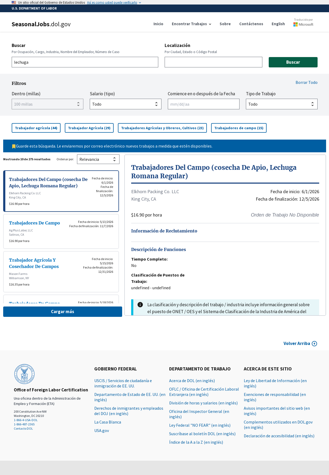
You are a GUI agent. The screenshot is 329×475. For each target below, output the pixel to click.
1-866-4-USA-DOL (26, 420)
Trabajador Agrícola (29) (91, 127)
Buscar (18, 45)
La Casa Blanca (107, 422)
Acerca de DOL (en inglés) (192, 380)
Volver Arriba (297, 343)
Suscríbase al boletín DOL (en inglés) (202, 433)
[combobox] (85, 62)
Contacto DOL (23, 428)
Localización (177, 45)
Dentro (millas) (26, 94)
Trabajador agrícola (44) (38, 127)
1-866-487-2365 (24, 424)
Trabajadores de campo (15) (240, 127)
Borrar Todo (307, 82)
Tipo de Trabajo (261, 94)
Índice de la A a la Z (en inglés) (196, 442)
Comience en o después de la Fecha (201, 94)
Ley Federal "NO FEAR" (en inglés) (199, 425)
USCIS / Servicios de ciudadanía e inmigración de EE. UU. (123, 383)
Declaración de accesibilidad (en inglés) (279, 435)
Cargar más (62, 311)
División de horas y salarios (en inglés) (203, 402)
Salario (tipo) (102, 94)
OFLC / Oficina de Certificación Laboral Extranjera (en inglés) (204, 391)
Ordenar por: (65, 159)
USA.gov (101, 430)
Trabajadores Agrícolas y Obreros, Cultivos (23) (164, 127)
